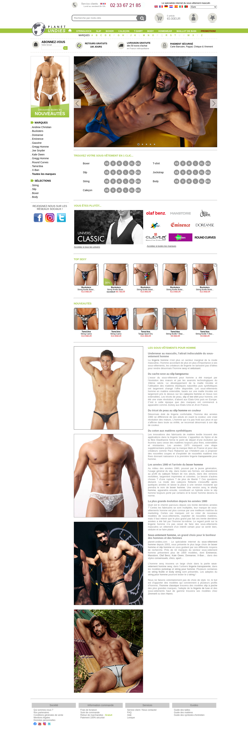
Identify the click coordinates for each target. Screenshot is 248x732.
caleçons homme (193, 394)
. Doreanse (37, 135)
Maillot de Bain (186, 31)
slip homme (180, 410)
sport (178, 558)
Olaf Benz (164, 555)
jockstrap (166, 569)
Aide (129, 715)
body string (175, 571)
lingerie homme (160, 360)
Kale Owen (178, 555)
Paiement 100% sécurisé (92, 717)
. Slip (33, 189)
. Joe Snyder (38, 150)
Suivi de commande (90, 712)
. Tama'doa (37, 166)
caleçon (166, 473)
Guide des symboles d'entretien (189, 715)
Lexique (131, 717)
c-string (191, 574)
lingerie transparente (200, 566)
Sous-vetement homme (162, 535)
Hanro (169, 593)
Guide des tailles (182, 710)
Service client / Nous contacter (142, 710)
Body (150, 31)
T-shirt (138, 31)
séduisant (195, 368)
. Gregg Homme (40, 146)
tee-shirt (194, 396)
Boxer (110, 31)
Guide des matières (183, 712)
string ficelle (158, 571)
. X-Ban (35, 170)
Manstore (153, 555)
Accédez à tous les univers (87, 247)
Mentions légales (42, 717)
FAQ (129, 712)
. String (35, 185)
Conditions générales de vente (48, 715)
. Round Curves (39, 162)
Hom (190, 448)
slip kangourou (179, 373)
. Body (34, 196)
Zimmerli (152, 593)
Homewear (165, 31)
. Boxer (35, 193)
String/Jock (84, 31)
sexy (184, 368)
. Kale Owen (37, 154)
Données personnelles (44, 720)
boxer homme (194, 464)
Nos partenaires (41, 712)
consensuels (161, 558)
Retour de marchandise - (96, 715)
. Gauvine (36, 142)
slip (185, 396)
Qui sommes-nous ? (43, 710)
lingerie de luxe (201, 588)
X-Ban (200, 555)
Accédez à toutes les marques (161, 246)
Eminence (211, 552)
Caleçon (123, 31)
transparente (205, 456)
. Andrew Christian (41, 127)
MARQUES (84, 35)
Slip (98, 31)
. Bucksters (37, 131)
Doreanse (190, 555)
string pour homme (185, 569)
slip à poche (210, 585)
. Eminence (37, 138)
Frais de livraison (88, 710)
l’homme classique (169, 585)
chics (172, 558)
